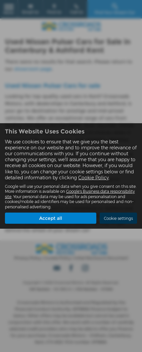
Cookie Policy (93, 178)
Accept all (50, 218)
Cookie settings (118, 218)
